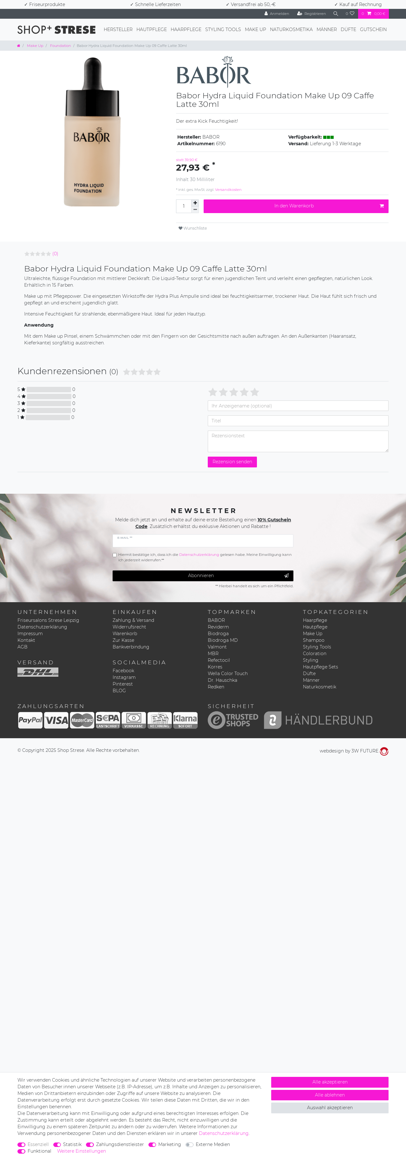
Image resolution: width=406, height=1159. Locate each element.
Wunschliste (193, 228)
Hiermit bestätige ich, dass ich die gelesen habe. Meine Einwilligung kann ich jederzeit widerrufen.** (205, 557)
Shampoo (313, 640)
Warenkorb (125, 633)
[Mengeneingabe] (183, 206)
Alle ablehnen (330, 1095)
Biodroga (218, 633)
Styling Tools (223, 29)
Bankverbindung (131, 647)
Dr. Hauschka (222, 680)
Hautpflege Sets (320, 667)
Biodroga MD (223, 640)
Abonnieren (238, 576)
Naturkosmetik (319, 687)
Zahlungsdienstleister (120, 1144)
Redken (216, 687)
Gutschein (373, 29)
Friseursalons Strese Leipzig (48, 620)
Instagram (124, 677)
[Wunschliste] (350, 14)
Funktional (39, 1151)
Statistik (72, 1144)
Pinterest (123, 684)
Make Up (255, 29)
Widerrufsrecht (129, 627)
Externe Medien (213, 1144)
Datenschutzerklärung (42, 627)
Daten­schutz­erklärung (224, 1133)
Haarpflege (186, 29)
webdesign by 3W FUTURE (354, 751)
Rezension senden (232, 462)
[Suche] (336, 14)
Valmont (217, 647)
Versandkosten (228, 189)
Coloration (314, 653)
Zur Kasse (123, 640)
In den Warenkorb (329, 206)
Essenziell (38, 1144)
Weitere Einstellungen (81, 1151)
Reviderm (218, 627)
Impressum (30, 633)
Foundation (60, 45)
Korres (215, 667)
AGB (22, 647)
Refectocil (219, 660)
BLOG (119, 690)
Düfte (348, 29)
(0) (55, 254)
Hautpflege (151, 29)
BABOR (216, 620)
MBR (213, 653)
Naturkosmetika (291, 29)
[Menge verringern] (195, 209)
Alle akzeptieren (330, 1082)
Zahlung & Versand (133, 620)
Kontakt (26, 640)
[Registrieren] (312, 14)
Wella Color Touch (228, 673)
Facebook (123, 671)
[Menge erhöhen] (195, 202)
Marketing (169, 1144)
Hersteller (118, 29)
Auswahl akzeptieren (330, 1107)
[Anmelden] (277, 14)
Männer (327, 29)
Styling (310, 660)
